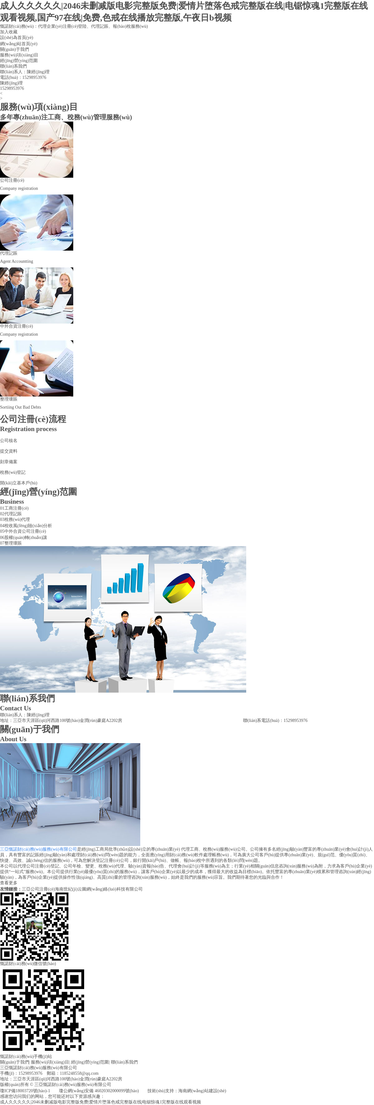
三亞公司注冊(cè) (38, 889)
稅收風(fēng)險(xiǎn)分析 (28, 525)
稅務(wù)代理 (17, 519)
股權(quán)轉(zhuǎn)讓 (25, 537)
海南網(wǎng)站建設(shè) (202, 1090)
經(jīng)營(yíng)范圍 (19, 60)
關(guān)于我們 (14, 49)
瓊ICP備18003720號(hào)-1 (25, 1090)
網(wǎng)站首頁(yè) (18, 43)
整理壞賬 (13, 543)
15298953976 (34, 77)
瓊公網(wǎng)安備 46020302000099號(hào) (99, 1090)
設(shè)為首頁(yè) (16, 37)
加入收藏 (8, 32)
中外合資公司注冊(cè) (25, 531)
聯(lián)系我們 (13, 66)
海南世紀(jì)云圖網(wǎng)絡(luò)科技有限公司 (99, 889)
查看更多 (8, 883)
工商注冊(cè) (16, 508)
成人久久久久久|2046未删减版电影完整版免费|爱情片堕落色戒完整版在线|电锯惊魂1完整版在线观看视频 (100, 1102)
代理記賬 (13, 514)
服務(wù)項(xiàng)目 (19, 55)
